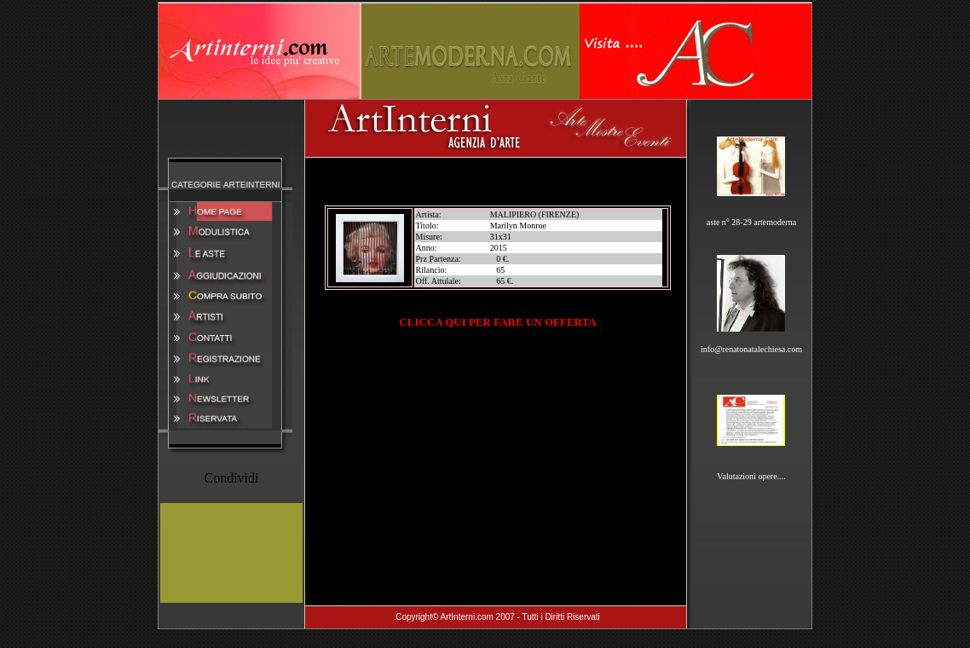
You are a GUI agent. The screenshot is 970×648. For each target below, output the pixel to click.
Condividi (231, 478)
